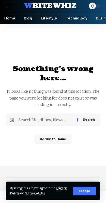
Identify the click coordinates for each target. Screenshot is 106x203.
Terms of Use (35, 193)
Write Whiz (50, 6)
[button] (84, 191)
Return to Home (53, 139)
